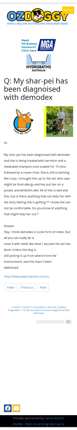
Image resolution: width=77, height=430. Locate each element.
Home (16, 307)
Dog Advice (39, 307)
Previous (27, 287)
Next (43, 287)
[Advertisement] (38, 365)
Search (27, 307)
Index (10, 287)
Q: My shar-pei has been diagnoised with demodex (46, 311)
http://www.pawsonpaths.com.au (26, 276)
